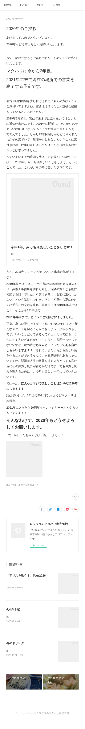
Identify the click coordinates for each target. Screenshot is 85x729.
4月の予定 (13, 618)
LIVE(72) (34, 493)
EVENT (24, 5)
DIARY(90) (11, 493)
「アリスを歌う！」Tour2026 (26, 584)
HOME (8, 5)
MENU (40, 5)
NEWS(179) (23, 493)
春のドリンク (15, 652)
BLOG (56, 5)
